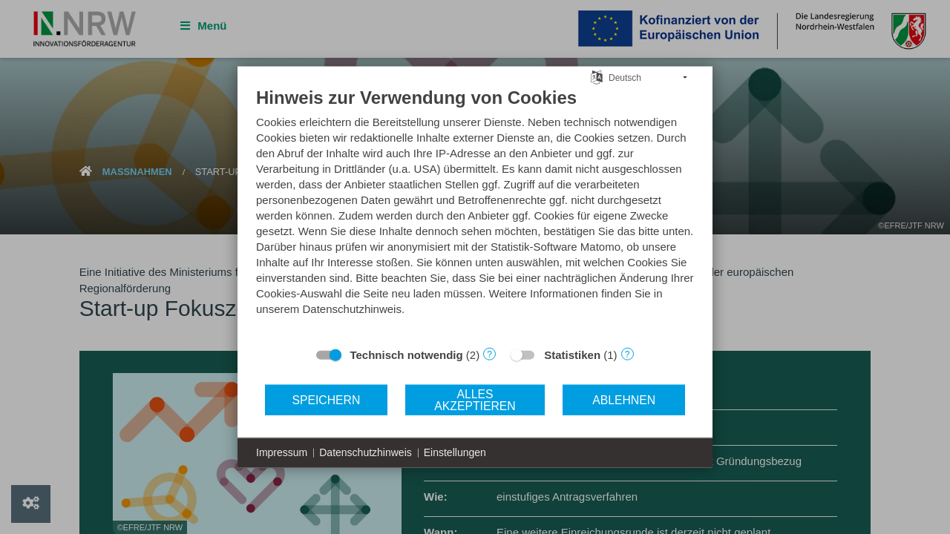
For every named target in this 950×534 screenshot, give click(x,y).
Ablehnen (623, 399)
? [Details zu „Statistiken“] (627, 354)
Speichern (326, 399)
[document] (475, 212)
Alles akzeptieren (474, 399)
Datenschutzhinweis (365, 452)
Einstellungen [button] (455, 452)
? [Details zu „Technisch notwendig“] (489, 354)
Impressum (281, 452)
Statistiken (572, 355)
